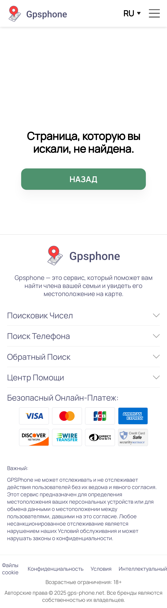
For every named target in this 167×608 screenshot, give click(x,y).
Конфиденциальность (56, 568)
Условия (101, 568)
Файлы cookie (10, 569)
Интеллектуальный (143, 568)
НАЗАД (83, 179)
